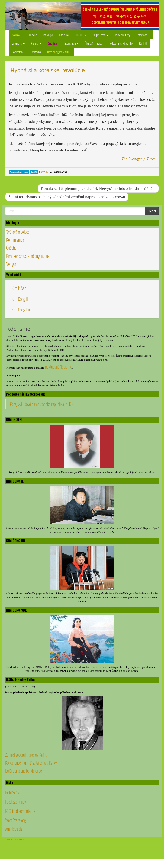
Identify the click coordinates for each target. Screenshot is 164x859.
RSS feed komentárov (20, 811)
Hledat (152, 211)
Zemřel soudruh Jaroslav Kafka (26, 754)
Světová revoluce (18, 232)
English (52, 43)
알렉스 (44, 171)
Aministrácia (13, 829)
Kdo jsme (64, 34)
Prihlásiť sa (12, 792)
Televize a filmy (122, 34)
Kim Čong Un (21, 309)
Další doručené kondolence (23, 770)
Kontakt (143, 43)
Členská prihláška (94, 43)
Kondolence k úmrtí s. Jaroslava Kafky (31, 763)
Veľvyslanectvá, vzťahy (121, 43)
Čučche (33, 34)
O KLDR (80, 34)
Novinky (17, 34)
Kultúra (36, 43)
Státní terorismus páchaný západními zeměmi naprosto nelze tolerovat (66, 197)
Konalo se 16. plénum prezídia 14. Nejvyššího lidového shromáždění (98, 188)
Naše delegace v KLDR (58, 51)
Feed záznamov (15, 801)
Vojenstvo (18, 43)
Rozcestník (17, 51)
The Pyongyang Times (138, 159)
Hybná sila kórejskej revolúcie (47, 70)
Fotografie (143, 34)
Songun (11, 264)
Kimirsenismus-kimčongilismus (28, 256)
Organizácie (70, 43)
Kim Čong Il (20, 299)
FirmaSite (19, 839)
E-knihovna (35, 51)
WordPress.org (15, 820)
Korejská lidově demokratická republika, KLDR (41, 404)
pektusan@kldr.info (58, 366)
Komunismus (15, 239)
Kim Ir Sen (19, 288)
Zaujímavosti (100, 34)
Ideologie (48, 34)
